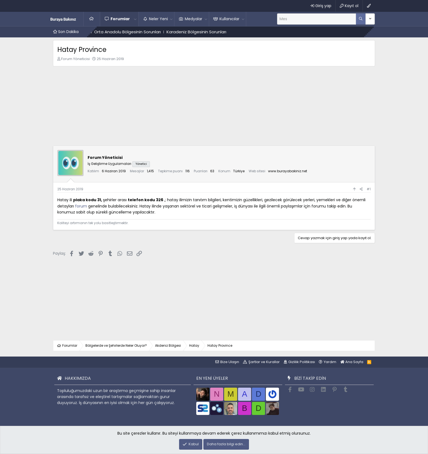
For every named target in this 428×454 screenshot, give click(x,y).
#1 (369, 189)
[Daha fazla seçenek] (360, 18)
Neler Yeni (158, 19)
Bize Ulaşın (229, 361)
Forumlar (120, 19)
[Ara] (316, 18)
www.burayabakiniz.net (287, 171)
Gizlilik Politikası (301, 361)
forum (81, 206)
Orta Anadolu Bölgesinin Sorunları (145, 32)
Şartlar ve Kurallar (264, 361)
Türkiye (239, 171)
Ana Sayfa (92, 19)
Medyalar (193, 19)
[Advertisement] (214, 107)
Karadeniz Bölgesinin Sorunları (214, 32)
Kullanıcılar (229, 19)
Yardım (330, 361)
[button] (135, 19)
